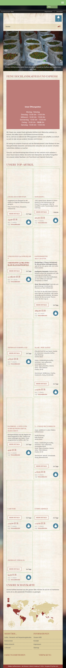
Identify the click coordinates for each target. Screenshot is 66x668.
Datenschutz (8, 641)
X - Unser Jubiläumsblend (45, 426)
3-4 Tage (28, 214)
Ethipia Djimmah (41, 509)
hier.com (55, 666)
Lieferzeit (7, 648)
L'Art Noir (12, 509)
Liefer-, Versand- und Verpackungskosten (17, 637)
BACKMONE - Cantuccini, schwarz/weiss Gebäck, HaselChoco (17, 428)
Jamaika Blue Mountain (17, 197)
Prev (6, 50)
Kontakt (36, 641)
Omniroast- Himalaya (16, 560)
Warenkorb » (58, 20)
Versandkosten (15, 224)
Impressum (37, 644)
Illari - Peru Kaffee (42, 347)
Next (60, 50)
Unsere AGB (37, 637)
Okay (49, 7)
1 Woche (55, 212)
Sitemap (36, 648)
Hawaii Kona (39, 197)
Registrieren (48, 11)
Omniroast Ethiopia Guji (17, 347)
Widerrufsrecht (9, 644)
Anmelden (60, 11)
